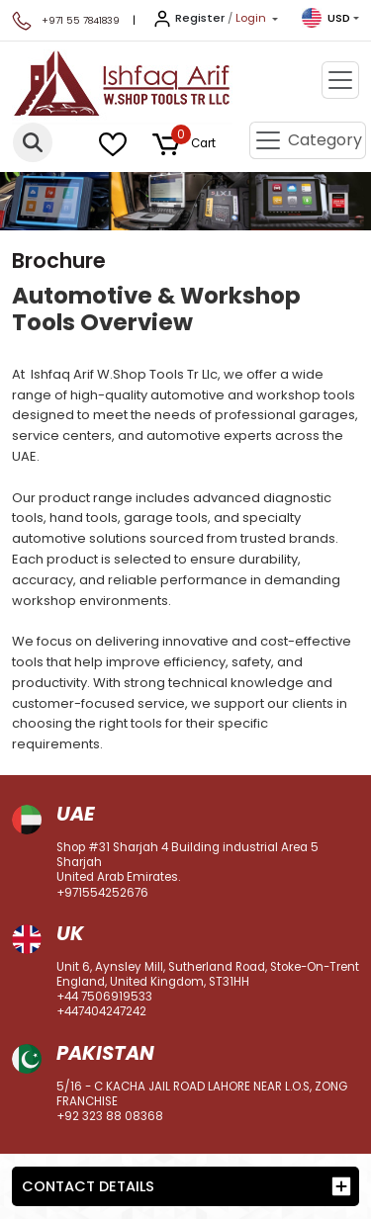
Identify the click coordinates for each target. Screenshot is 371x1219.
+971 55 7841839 (81, 20)
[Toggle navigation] (340, 80)
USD (326, 18)
